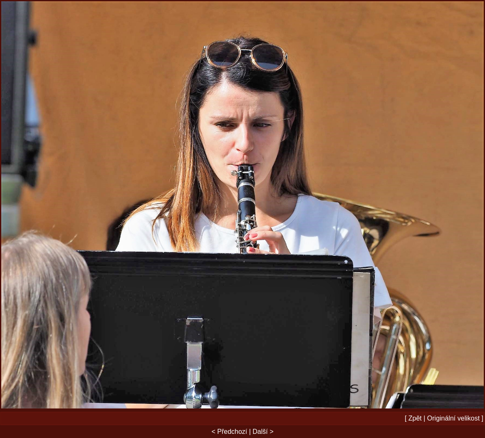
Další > (262, 431)
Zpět (415, 418)
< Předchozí (229, 431)
